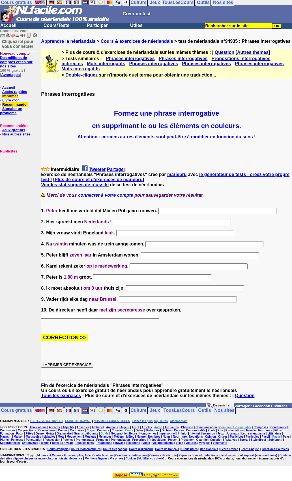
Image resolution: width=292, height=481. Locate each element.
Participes (236, 436)
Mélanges (105, 436)
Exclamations (235, 430)
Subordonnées (10, 442)
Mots (61, 436)
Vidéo (146, 442)
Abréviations (38, 427)
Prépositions (157, 439)
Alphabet (98, 427)
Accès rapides (14, 92)
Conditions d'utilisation (131, 455)
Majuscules (33, 436)
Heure (133, 433)
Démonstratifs (195, 430)
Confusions (8, 430)
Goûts (50, 433)
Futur (19, 433)
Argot (135, 427)
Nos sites (224, 410)
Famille (251, 430)
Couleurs (103, 430)
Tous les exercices (61, 395)
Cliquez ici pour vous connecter (18, 43)
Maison (18, 436)
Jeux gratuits (13, 130)
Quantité (202, 439)
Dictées (167, 430)
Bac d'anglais (209, 449)
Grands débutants (86, 433)
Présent (173, 439)
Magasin (5, 436)
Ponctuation (34, 439)
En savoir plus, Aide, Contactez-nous (89, 455)
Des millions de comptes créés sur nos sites (16, 59)
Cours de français (167, 449)
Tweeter (97, 169)
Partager (116, 169)
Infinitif (182, 433)
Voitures (191, 442)
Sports (243, 439)
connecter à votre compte (105, 195)
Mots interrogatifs (106, 63)
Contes (63, 430)
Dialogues (152, 430)
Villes (179, 442)
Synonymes (30, 442)
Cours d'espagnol (115, 449)
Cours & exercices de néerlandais (137, 41)
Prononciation (120, 439)
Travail (119, 442)
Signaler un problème (11, 111)
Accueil (8, 25)
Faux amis (265, 430)
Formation (7, 433)
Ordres (222, 436)
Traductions (104, 442)
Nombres (154, 436)
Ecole (211, 430)
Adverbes (83, 427)
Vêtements (220, 442)
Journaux (232, 433)
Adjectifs (68, 427)
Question (224, 52)
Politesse (17, 439)
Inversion (209, 433)
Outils (204, 410)
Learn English (250, 449)
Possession (52, 439)
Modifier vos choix (150, 458)
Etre (220, 430)
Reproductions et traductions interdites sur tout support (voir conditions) (228, 455)
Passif (266, 436)
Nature (141, 436)
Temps (45, 442)
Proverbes (139, 439)
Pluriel (4, 439)
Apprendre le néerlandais (68, 41)
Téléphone (133, 442)
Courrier (117, 430)
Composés (261, 427)
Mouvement (75, 436)
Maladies (49, 436)
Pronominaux (85, 439)
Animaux (112, 427)
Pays (286, 436)
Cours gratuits (16, 410)
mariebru (176, 174)
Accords (54, 427)
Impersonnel (167, 433)
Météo (130, 436)
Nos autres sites (16, 134)
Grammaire (64, 433)
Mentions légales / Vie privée (104, 458)
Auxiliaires (171, 427)
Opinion (210, 436)
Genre (40, 433)
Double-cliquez (81, 75)
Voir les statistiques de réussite (75, 184)
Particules (252, 436)
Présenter (187, 439)
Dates (139, 430)
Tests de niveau (62, 442)
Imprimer (10, 96)
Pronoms (102, 439)
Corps (91, 430)
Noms (167, 436)
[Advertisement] (17, 181)
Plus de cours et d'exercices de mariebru (99, 179)
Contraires (77, 430)
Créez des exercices (275, 449)
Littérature (274, 433)
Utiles (136, 25)
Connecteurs (47, 430)
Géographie (119, 433)
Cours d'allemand (141, 449)
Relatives (231, 439)
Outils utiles (189, 449)
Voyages (204, 442)
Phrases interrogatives (130, 58)
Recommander (15, 104)
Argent (124, 427)
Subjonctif (275, 439)
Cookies (131, 458)
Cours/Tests (56, 25)
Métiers (119, 436)
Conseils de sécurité (163, 455)
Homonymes (147, 433)
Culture (139, 410)
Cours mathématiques (86, 449)
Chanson (187, 427)
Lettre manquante (253, 433)
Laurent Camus (51, 455)
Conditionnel (279, 427)
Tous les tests (84, 442)
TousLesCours (179, 410)
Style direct (258, 439)
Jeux (155, 410)
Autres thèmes (253, 52)
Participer (97, 25)
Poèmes (68, 439)
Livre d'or (10, 100)
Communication (206, 427)
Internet (195, 433)
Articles (146, 427)
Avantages (10, 75)
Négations (196, 436)
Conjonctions (27, 430)
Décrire (179, 430)
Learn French (229, 449)
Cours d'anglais (58, 449)
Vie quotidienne (163, 442)
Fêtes (29, 433)
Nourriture (180, 436)
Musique (90, 436)
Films (278, 430)
